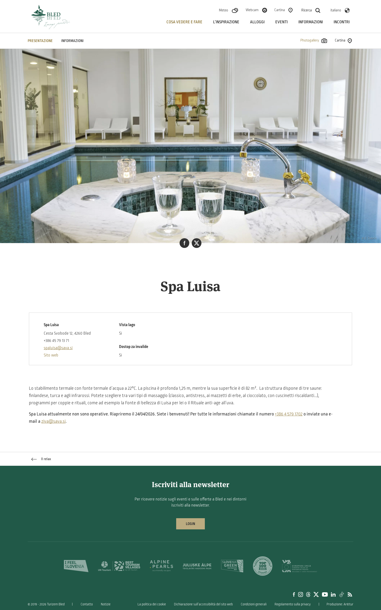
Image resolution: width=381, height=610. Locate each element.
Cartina (279, 10)
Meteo (223, 10)
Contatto (87, 604)
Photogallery (313, 40)
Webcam (252, 10)
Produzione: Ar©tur (340, 604)
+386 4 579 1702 (289, 414)
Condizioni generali (254, 604)
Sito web (51, 355)
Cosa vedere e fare (184, 22)
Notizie (106, 604)
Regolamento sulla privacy (293, 604)
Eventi (281, 22)
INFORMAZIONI (72, 41)
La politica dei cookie (152, 604)
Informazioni (310, 22)
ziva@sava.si (53, 421)
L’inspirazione (226, 22)
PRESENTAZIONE (40, 41)
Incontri (342, 22)
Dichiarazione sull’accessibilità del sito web (203, 604)
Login (190, 524)
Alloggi (257, 22)
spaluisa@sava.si (58, 348)
